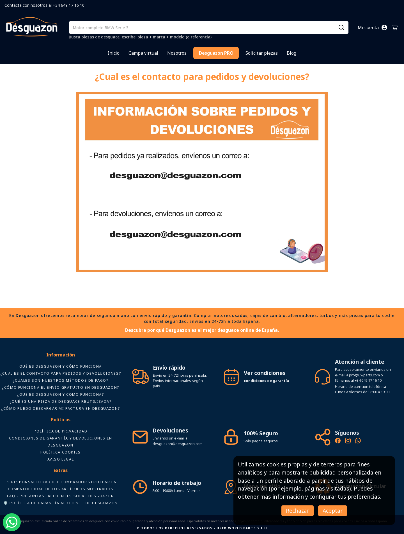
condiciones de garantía (266, 380)
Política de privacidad (60, 431)
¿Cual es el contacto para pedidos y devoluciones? (60, 373)
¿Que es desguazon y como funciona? (60, 394)
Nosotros (177, 53)
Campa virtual (143, 53)
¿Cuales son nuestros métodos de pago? (60, 380)
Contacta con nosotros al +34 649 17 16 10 (44, 5)
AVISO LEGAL (60, 459)
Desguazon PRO (216, 53)
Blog (291, 53)
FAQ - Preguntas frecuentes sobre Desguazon (60, 495)
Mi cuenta (368, 27)
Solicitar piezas (261, 53)
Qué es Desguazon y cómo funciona (60, 366)
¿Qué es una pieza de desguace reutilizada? (60, 401)
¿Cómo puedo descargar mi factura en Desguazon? (60, 408)
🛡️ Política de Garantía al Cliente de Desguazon (60, 502)
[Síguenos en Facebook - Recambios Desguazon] (338, 441)
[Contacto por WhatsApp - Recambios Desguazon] (358, 441)
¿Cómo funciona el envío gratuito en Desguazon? (60, 387)
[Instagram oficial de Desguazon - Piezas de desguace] (348, 441)
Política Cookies (60, 452)
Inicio (114, 53)
